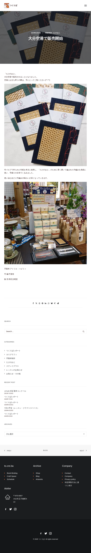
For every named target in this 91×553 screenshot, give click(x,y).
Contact (68, 473)
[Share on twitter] (36, 303)
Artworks (39, 479)
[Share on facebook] (33, 303)
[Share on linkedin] (45, 303)
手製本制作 (48, 33)
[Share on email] (57, 303)
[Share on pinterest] (42, 303)
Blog (45, 450)
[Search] (45, 331)
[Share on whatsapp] (48, 303)
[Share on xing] (54, 303)
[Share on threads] (39, 303)
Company (68, 476)
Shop (38, 473)
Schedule (10, 479)
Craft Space (11, 476)
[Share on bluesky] (51, 303)
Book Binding (12, 473)
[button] (85, 5)
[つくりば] (45, 5)
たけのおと (56, 33)
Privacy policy (70, 479)
